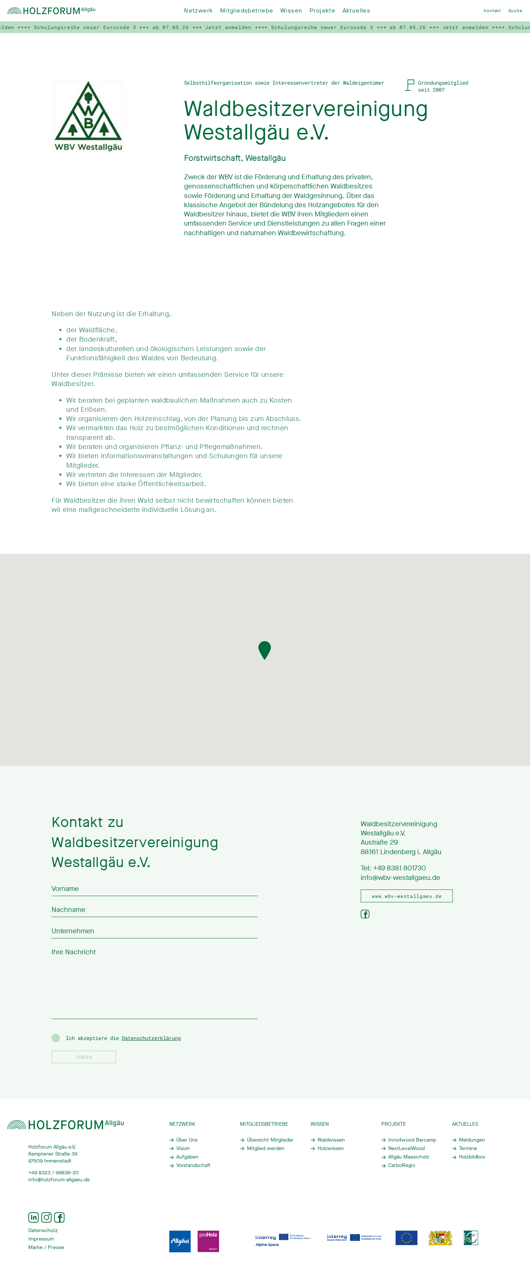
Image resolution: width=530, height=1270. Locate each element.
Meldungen (472, 1140)
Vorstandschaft (193, 1165)
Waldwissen (331, 1140)
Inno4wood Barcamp (412, 1140)
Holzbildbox (472, 1157)
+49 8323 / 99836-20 (53, 1173)
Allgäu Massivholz (408, 1157)
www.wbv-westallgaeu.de (407, 896)
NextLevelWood (406, 1148)
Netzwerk (198, 10)
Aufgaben (187, 1157)
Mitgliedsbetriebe (246, 10)
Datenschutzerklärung (151, 1038)
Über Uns (187, 1140)
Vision (183, 1148)
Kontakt (492, 11)
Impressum (41, 1239)
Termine (468, 1148)
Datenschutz (43, 1230)
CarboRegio (401, 1165)
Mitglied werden (266, 1148)
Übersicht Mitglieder (270, 1140)
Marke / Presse (46, 1247)
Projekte (322, 10)
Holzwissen (331, 1148)
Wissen (291, 10)
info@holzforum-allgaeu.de (59, 1180)
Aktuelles (357, 10)
